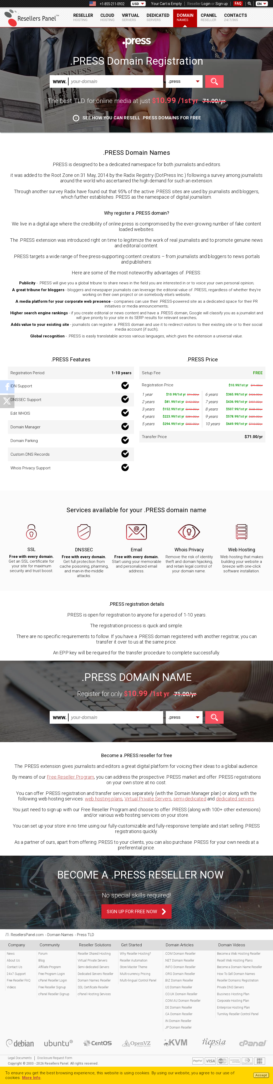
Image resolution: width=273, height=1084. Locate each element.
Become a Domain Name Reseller (239, 967)
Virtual (130, 17)
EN (259, 4)
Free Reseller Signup (52, 987)
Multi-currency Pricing (135, 974)
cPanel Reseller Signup (53, 994)
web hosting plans (103, 799)
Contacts (235, 17)
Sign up (221, 4)
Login (206, 4)
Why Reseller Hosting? (135, 953)
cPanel (209, 17)
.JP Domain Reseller (178, 1027)
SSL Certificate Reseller (93, 987)
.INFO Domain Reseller (179, 967)
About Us (13, 960)
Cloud (107, 17)
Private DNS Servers (230, 987)
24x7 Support (16, 974)
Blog (41, 960)
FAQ (238, 3)
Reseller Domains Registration (238, 980)
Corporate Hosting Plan (233, 1001)
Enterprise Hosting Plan (233, 1007)
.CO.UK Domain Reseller (180, 994)
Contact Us (14, 967)
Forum (43, 953)
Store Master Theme (133, 967)
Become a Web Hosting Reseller (238, 953)
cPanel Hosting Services (94, 994)
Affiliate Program (49, 967)
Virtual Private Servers (148, 799)
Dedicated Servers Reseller (95, 974)
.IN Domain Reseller (177, 1021)
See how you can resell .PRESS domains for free (137, 117)
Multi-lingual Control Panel (138, 980)
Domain (185, 17)
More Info (31, 1077)
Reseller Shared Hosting (94, 953)
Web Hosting (241, 549)
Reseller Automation (133, 960)
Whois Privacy (189, 549)
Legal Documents (20, 1058)
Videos (11, 987)
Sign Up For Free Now (132, 911)
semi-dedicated (189, 799)
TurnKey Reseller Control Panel (238, 1014)
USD (135, 4)
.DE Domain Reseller (178, 1007)
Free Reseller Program (70, 777)
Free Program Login (51, 974)
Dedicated (158, 17)
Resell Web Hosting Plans (235, 960)
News (11, 953)
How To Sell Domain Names (236, 974)
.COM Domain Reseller (179, 953)
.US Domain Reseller (178, 987)
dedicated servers (235, 799)
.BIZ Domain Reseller (178, 980)
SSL (31, 549)
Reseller (83, 17)
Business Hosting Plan (233, 994)
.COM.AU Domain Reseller (182, 1001)
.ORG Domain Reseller (179, 974)
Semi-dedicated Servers (93, 967)
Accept (261, 1075)
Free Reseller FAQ (18, 980)
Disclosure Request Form (54, 1058)
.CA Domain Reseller (178, 1014)
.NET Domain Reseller (179, 960)
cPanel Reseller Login (52, 980)
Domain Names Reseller (94, 980)
